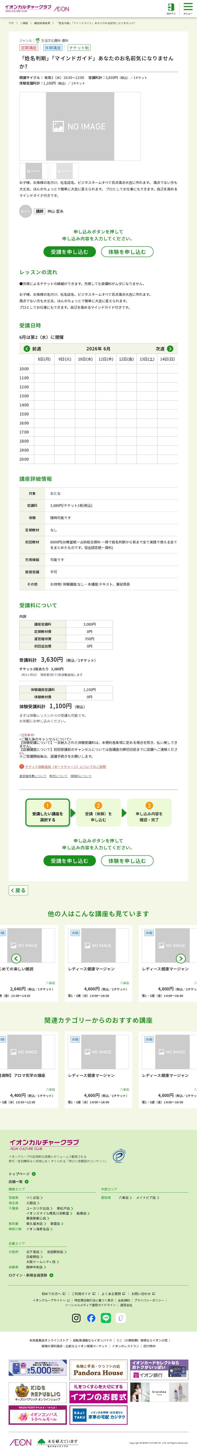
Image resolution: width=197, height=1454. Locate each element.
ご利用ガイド (81, 1293)
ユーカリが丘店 (37, 1208)
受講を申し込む (70, 251)
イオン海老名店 (37, 1228)
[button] (16, 959)
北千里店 (32, 1251)
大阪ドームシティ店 (41, 1261)
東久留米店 (34, 1223)
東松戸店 (63, 1208)
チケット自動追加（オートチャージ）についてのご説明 (65, 766)
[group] (98, 963)
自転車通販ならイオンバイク (92, 1340)
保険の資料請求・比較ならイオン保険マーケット (75, 1346)
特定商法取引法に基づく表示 (94, 1300)
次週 (160, 348)
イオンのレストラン (125, 1346)
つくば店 (32, 1197)
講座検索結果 (42, 23)
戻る (20, 890)
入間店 (31, 1202)
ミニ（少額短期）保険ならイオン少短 (142, 1340)
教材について (58, 776)
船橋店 (81, 1213)
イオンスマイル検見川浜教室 (47, 1213)
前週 (36, 348)
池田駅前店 (55, 1251)
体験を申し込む (127, 251)
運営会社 (126, 1304)
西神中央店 (34, 1267)
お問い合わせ (141, 1293)
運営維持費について (32, 776)
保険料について (81, 776)
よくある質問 (111, 1293)
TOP (11, 23)
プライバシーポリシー (149, 1300)
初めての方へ (51, 1293)
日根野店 (32, 1256)
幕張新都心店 (36, 1218)
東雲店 (55, 1223)
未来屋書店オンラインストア (49, 1340)
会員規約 (124, 1300)
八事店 (24, 23)
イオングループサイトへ (49, 1300)
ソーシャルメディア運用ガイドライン (90, 1304)
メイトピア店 (146, 1197)
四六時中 (149, 1346)
